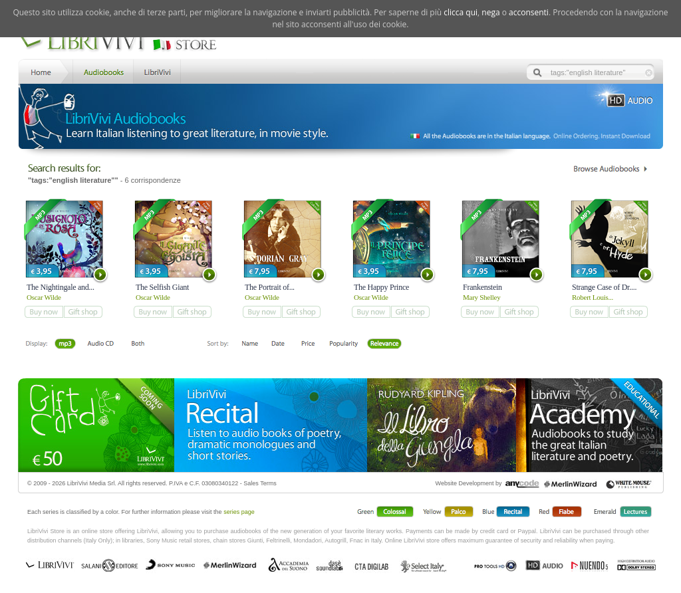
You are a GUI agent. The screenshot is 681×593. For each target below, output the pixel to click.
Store (102, 71)
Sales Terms (259, 483)
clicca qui (460, 12)
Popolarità (344, 344)
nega (490, 12)
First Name (250, 344)
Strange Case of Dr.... (604, 287)
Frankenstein (482, 287)
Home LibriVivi (44, 71)
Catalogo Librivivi (610, 169)
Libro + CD (100, 344)
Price (307, 344)
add (43, 311)
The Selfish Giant (162, 287)
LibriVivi (157, 71)
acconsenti (529, 12)
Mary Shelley (481, 297)
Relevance (384, 344)
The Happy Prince (381, 287)
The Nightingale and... (60, 287)
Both (141, 344)
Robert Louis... (592, 297)
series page (239, 512)
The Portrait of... (270, 287)
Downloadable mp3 (65, 344)
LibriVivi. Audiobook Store (123, 42)
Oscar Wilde (44, 297)
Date (278, 344)
